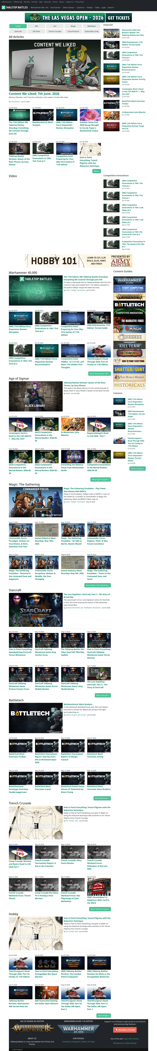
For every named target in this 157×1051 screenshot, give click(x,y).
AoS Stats (34, 2)
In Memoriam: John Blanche (134, 112)
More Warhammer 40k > (99, 373)
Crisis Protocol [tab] (73, 31)
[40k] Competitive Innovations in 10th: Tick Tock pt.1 (132, 195)
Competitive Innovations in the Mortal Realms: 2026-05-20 (99, 467)
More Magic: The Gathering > (97, 585)
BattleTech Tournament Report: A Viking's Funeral (72, 757)
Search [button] (110, 7)
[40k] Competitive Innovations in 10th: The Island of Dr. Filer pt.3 (132, 232)
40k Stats (27, 2)
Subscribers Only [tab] (91, 31)
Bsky (84, 1041)
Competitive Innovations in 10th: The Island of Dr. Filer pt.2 (133, 244)
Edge (40, 2)
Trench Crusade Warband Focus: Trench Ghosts (20, 895)
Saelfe (68, 393)
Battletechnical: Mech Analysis (78, 704)
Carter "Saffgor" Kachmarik (75, 290)
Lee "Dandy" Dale (72, 821)
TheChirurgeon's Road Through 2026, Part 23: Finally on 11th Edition (97, 361)
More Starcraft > (102, 695)
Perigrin (74, 715)
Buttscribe (47, 2)
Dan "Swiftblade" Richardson (90, 608)
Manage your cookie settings (125, 1043)
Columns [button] (80, 7)
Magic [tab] (73, 26)
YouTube (91, 1041)
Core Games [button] (55, 7)
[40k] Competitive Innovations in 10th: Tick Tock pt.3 (42, 158)
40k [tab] (36, 26)
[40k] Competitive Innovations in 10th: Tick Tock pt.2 (132, 55)
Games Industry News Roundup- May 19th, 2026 (45, 541)
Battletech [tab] (91, 26)
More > (97, 171)
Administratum (7, 2)
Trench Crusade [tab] (55, 31)
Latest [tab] (18, 26)
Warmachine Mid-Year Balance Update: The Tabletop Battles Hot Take (133, 32)
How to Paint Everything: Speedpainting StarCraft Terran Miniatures (20, 652)
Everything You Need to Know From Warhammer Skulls (72, 467)
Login (103, 7)
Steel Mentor (15, 102)
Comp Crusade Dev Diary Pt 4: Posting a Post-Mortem (46, 895)
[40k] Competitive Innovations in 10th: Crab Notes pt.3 (132, 207)
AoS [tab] (54, 26)
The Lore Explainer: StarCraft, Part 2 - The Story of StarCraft (97, 684)
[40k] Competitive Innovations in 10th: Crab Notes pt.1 (132, 220)
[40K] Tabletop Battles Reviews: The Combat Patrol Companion (71, 974)
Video (97, 7)
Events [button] (61, 2)
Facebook (66, 1041)
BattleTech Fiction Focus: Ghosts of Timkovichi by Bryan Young (72, 789)
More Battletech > (102, 798)
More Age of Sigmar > (100, 479)
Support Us (69, 2)
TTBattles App (17, 2)
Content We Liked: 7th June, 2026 (34, 93)
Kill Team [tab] (36, 31)
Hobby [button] (89, 7)
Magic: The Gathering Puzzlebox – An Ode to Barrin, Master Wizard (71, 541)
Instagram (76, 1041)
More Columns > (137, 468)
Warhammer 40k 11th (39, 7)
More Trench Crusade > (100, 909)
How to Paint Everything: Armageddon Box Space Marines (46, 974)
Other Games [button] (68, 7)
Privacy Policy (79, 2)
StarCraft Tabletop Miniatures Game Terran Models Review (46, 686)
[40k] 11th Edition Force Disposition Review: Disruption (65, 125)
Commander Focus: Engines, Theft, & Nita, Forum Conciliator (97, 541)
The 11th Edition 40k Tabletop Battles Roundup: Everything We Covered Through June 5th (19, 128)
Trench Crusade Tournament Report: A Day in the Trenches (45, 863)
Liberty (68, 715)
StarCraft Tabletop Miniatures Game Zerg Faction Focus (45, 652)
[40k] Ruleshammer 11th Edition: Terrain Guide (132, 43)
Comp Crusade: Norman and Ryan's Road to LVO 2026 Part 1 (20, 864)
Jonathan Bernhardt (73, 608)
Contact (55, 2)
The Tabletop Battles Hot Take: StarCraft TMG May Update (72, 652)
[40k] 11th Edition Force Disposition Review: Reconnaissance (132, 67)
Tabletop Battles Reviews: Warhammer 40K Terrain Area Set (19, 1003)
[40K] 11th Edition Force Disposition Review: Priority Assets (133, 79)
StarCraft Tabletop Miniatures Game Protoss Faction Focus (19, 686)
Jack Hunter (82, 715)
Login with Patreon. (131, 1039)
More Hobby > (103, 1015)
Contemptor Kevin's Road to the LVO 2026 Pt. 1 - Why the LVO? (133, 91)
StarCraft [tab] (18, 31)
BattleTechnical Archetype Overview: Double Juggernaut (18, 789)
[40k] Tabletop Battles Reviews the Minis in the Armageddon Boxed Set (98, 974)
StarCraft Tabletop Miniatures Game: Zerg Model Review (72, 686)
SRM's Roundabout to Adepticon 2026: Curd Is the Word (98, 900)
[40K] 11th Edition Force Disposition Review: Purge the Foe (133, 126)
